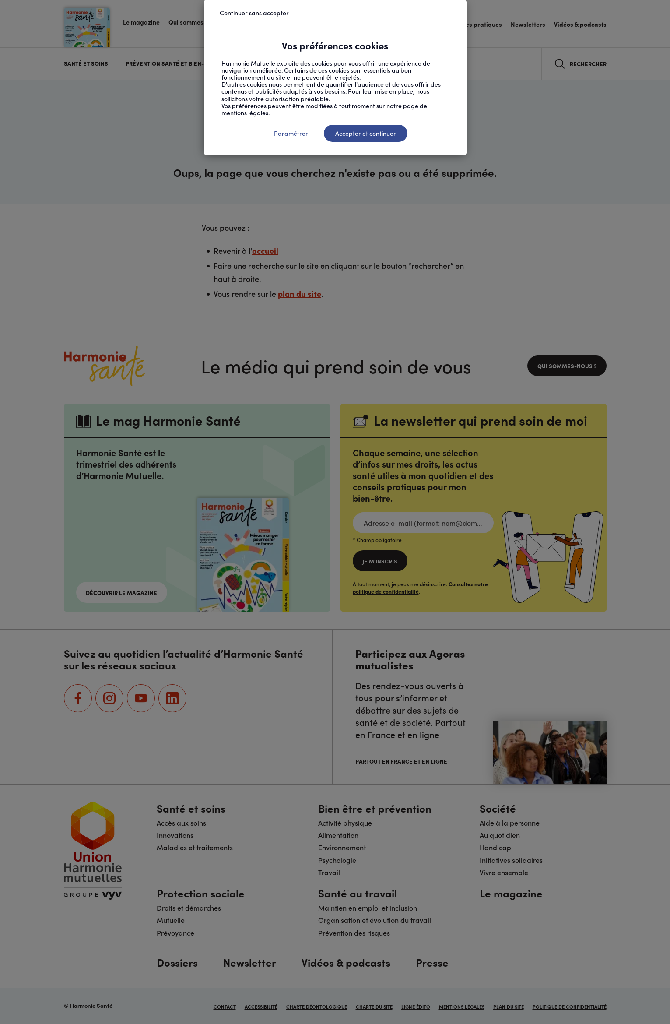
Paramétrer (291, 133)
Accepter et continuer (365, 133)
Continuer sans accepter (254, 12)
